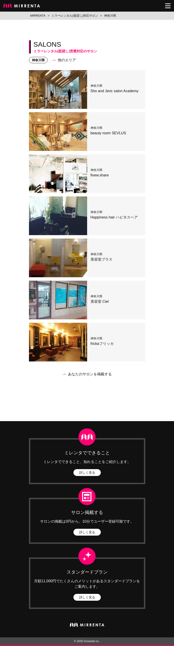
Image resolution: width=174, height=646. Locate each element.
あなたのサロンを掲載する (90, 374)
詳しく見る (87, 472)
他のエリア (67, 60)
